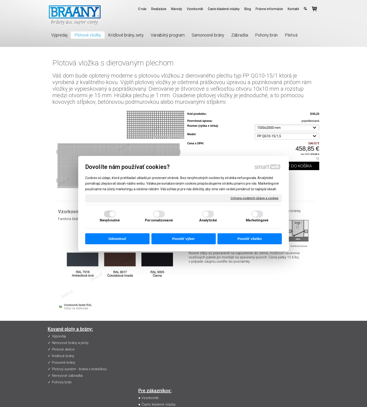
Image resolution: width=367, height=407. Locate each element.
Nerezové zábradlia (67, 375)
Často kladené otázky (159, 343)
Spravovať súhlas (270, 396)
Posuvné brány (63, 362)
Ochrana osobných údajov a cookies (255, 198)
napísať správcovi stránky (186, 396)
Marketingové (257, 220)
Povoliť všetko (250, 239)
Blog (146, 362)
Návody (148, 349)
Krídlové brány (63, 356)
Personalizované (159, 220)
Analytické (208, 220)
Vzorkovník (151, 336)
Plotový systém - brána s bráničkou (79, 369)
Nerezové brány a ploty (70, 343)
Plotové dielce (63, 349)
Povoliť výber (183, 239)
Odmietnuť (117, 239)
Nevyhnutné (110, 220)
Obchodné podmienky (160, 356)
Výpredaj (59, 336)
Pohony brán (62, 382)
